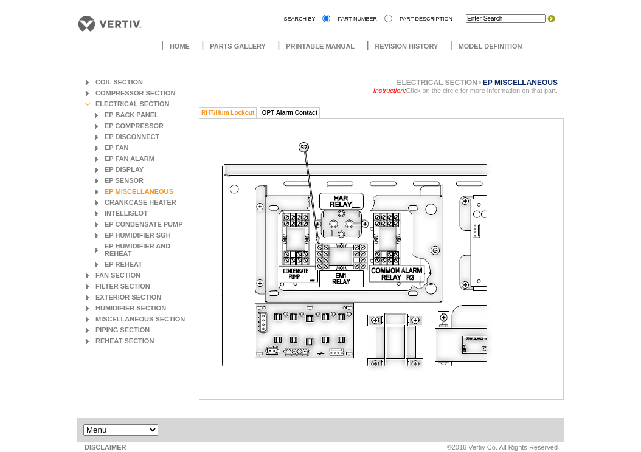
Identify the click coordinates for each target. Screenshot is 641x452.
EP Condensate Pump (144, 224)
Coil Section (119, 82)
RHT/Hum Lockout (227, 112)
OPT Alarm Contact (289, 112)
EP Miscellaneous (139, 191)
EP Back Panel (132, 114)
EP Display (124, 169)
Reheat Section (124, 340)
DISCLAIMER (105, 447)
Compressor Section (135, 93)
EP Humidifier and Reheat (137, 249)
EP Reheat (123, 264)
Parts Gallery (238, 46)
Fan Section (117, 275)
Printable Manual (320, 46)
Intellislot (126, 213)
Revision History (406, 46)
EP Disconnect (132, 136)
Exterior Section (128, 297)
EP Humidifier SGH (138, 235)
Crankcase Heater (140, 202)
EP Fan (117, 147)
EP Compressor (134, 125)
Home (180, 46)
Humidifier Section (130, 308)
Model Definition (490, 46)
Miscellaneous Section (140, 319)
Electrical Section (132, 104)
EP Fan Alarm (129, 158)
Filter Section (122, 286)
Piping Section (122, 330)
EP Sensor (124, 180)
